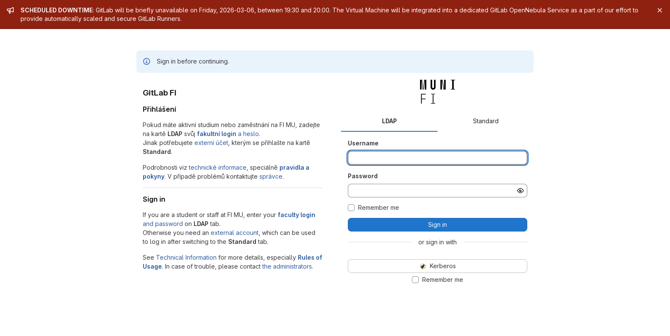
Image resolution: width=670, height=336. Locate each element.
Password (363, 176)
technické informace (218, 167)
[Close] (660, 10)
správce (270, 176)
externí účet (211, 142)
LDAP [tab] (389, 121)
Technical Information (186, 257)
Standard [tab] (486, 121)
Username (363, 143)
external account (235, 232)
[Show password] (520, 190)
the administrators (287, 266)
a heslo (228, 133)
